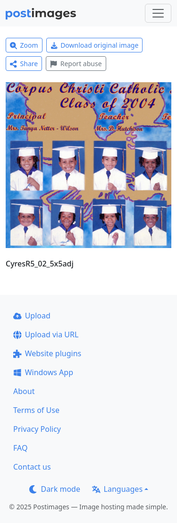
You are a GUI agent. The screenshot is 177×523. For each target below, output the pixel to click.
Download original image (95, 45)
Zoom (24, 45)
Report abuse (75, 63)
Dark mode (54, 489)
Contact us (32, 467)
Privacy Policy (37, 429)
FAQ (20, 448)
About (23, 391)
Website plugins (47, 353)
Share (24, 63)
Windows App (43, 372)
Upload (32, 315)
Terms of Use (36, 410)
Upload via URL (45, 334)
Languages (117, 489)
